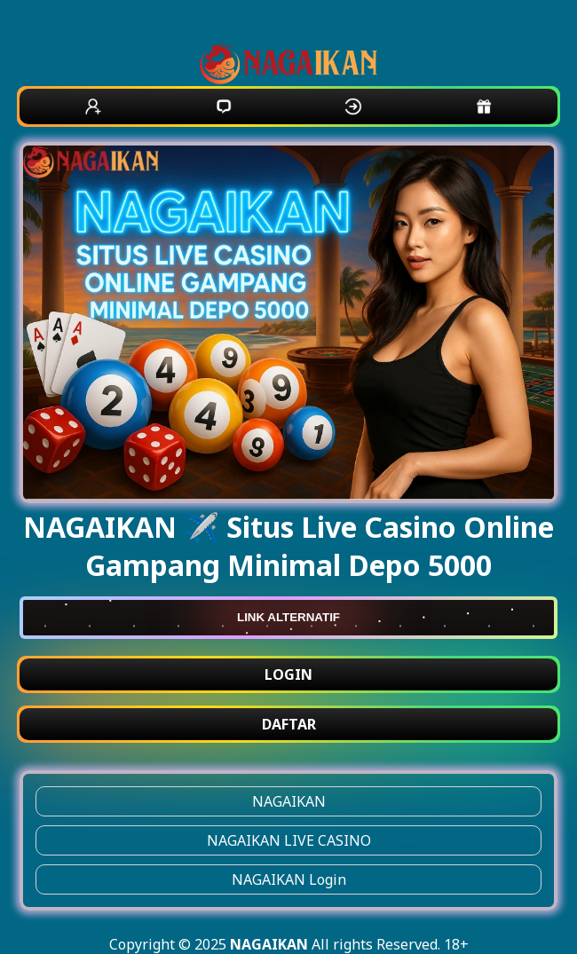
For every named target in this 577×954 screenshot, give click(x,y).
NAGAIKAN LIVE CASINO (289, 840)
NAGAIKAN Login (289, 879)
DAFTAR (289, 724)
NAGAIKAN (289, 801)
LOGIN (288, 674)
